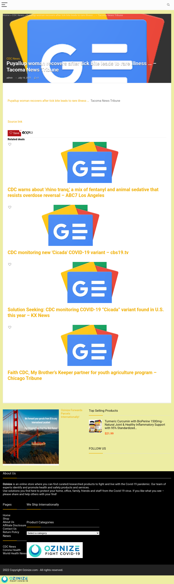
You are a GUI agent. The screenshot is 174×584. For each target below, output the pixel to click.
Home (6, 15)
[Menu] (4, 5)
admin (10, 78)
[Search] (168, 5)
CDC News (18, 15)
